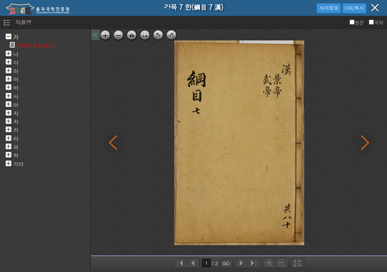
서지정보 (329, 7)
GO (226, 263)
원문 (357, 22)
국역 (376, 22)
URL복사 (354, 7)
